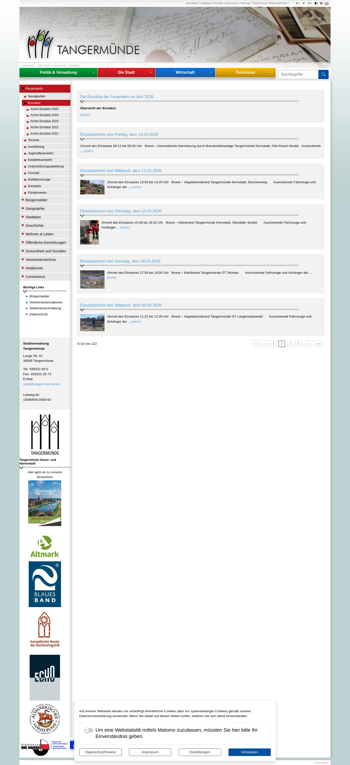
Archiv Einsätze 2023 (44, 121)
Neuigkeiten (36, 96)
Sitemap (245, 3)
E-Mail (28, 379)
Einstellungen (200, 752)
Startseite (28, 65)
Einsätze (75, 65)
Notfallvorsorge (39, 179)
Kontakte (34, 186)
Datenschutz (260, 3)
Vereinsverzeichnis (41, 259)
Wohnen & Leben (39, 234)
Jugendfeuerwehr (40, 153)
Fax (26, 374)
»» (318, 344)
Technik (33, 140)
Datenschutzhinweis (100, 752)
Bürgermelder (37, 200)
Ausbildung (36, 146)
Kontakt (218, 3)
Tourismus (245, 72)
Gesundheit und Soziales (46, 251)
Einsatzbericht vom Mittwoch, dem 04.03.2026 (120, 305)
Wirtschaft (185, 72)
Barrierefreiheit (278, 3)
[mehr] (85, 115)
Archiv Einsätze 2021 (44, 133)
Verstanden (249, 752)
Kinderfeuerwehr (40, 160)
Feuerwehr (59, 65)
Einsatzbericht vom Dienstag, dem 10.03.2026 (120, 211)
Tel (25, 369)
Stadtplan (206, 3)
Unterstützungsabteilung (46, 166)
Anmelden (192, 3)
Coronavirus (35, 276)
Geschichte (35, 225)
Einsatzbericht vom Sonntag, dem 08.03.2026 (120, 261)
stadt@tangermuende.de (41, 384)
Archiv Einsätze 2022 (44, 127)
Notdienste (34, 268)
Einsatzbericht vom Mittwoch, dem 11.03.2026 (120, 170)
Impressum (150, 752)
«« (256, 344)
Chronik (33, 173)
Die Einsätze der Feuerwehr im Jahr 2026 (116, 96)
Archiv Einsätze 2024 (44, 115)
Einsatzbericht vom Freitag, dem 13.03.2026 (119, 134)
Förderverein (37, 192)
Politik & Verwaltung (58, 72)
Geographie (35, 208)
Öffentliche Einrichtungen (46, 242)
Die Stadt (43, 65)
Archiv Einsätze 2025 (44, 109)
